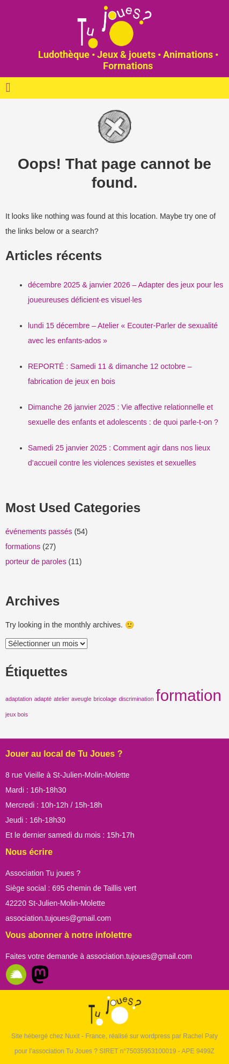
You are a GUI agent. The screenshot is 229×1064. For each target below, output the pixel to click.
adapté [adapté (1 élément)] (43, 699)
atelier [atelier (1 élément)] (61, 699)
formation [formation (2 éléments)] (188, 695)
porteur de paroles (36, 561)
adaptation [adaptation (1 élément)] (18, 699)
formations (22, 546)
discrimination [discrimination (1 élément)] (136, 699)
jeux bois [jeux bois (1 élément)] (16, 714)
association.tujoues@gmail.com (58, 918)
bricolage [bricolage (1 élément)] (104, 699)
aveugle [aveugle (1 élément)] (81, 699)
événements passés (38, 531)
